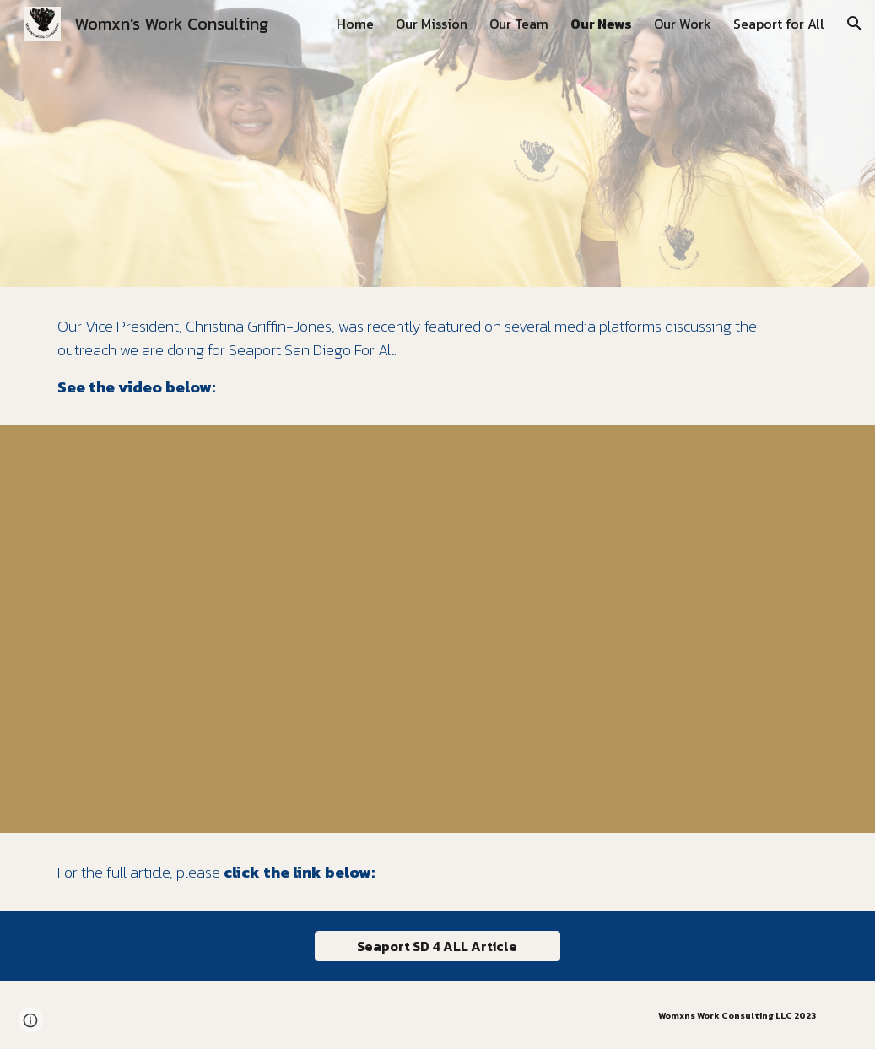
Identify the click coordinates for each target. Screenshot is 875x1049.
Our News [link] (601, 24)
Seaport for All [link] (778, 24)
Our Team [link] (518, 24)
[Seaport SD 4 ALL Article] (437, 946)
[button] (854, 23)
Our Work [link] (682, 24)
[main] (438, 356)
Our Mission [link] (431, 24)
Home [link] (355, 24)
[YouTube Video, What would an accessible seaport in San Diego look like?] (438, 629)
